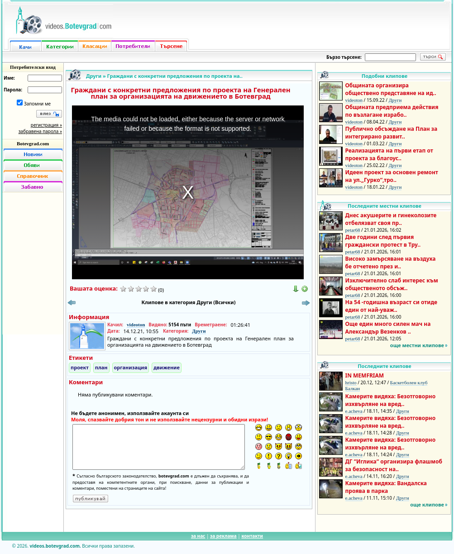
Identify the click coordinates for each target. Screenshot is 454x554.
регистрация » (46, 125)
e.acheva (354, 411)
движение (166, 367)
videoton (136, 324)
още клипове (427, 504)
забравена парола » (40, 131)
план (101, 367)
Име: (9, 78)
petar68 (352, 230)
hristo (351, 382)
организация (131, 367)
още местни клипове (417, 345)
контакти (252, 536)
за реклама (223, 536)
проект (80, 367)
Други (93, 75)
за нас (198, 536)
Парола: (13, 89)
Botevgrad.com (33, 143)
